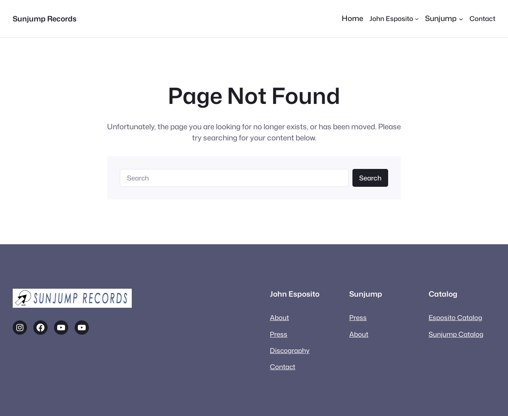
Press (278, 334)
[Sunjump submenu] (444, 19)
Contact (282, 366)
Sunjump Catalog (456, 334)
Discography (290, 350)
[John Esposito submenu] (394, 18)
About (279, 317)
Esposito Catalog (455, 317)
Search (370, 177)
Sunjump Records (45, 18)
